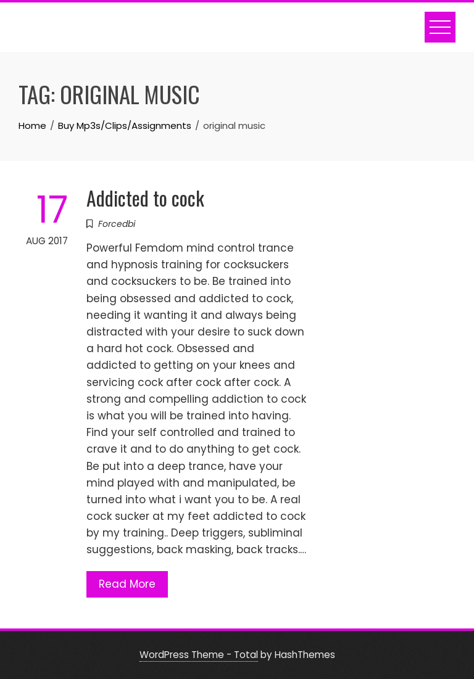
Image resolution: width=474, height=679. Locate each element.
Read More (127, 584)
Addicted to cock (145, 197)
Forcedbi (116, 224)
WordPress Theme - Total (198, 654)
